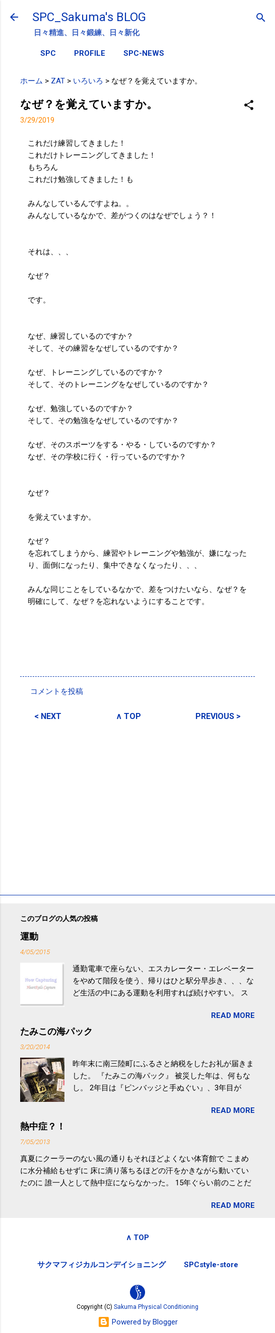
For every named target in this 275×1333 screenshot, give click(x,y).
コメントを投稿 (56, 691)
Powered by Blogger (138, 1321)
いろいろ (88, 80)
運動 (29, 936)
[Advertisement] (137, 806)
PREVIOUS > (218, 716)
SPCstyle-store (211, 1264)
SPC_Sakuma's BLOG (89, 17)
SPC (48, 53)
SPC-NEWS (143, 53)
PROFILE (89, 53)
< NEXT (47, 716)
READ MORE (233, 1015)
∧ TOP (128, 716)
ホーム (31, 80)
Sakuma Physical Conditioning (156, 1306)
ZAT (58, 80)
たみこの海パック (56, 1031)
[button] (249, 106)
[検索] (261, 18)
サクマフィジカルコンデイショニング (101, 1264)
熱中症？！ (42, 1126)
